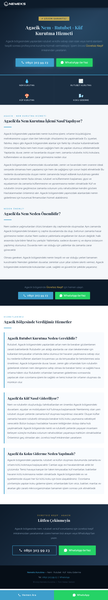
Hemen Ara (27, 595)
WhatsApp (64, 577)
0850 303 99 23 (34, 62)
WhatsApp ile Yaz (74, 62)
